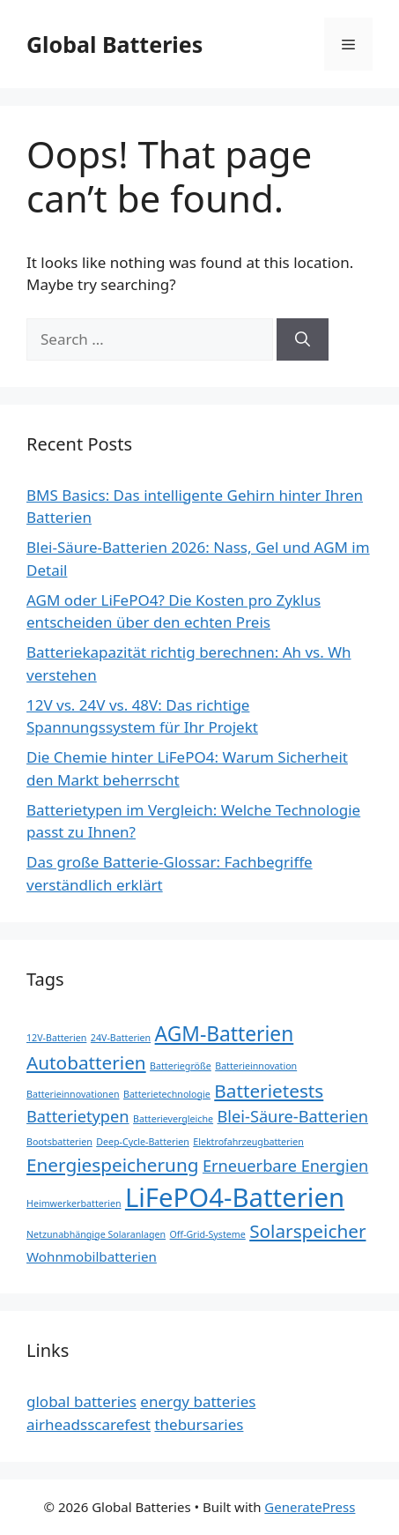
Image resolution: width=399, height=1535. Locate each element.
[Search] (303, 339)
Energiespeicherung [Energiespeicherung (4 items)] (112, 1164)
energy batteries (197, 1401)
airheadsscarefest (88, 1424)
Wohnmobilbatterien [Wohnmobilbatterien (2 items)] (91, 1256)
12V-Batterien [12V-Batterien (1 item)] (56, 1038)
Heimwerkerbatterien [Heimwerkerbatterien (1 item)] (74, 1203)
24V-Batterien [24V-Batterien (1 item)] (121, 1038)
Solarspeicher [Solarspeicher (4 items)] (307, 1230)
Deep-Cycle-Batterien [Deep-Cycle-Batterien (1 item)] (142, 1142)
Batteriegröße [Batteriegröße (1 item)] (180, 1066)
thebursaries (198, 1424)
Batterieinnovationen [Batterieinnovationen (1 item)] (73, 1094)
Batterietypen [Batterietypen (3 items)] (77, 1116)
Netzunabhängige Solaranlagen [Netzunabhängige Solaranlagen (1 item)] (96, 1234)
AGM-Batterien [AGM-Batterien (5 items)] (224, 1033)
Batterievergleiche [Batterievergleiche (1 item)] (173, 1119)
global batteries (81, 1401)
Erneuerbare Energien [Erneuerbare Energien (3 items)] (285, 1165)
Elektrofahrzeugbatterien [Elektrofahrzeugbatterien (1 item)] (248, 1142)
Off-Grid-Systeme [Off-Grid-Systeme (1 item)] (208, 1234)
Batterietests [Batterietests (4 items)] (268, 1090)
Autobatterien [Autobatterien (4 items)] (86, 1062)
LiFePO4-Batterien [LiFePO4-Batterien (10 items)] (234, 1197)
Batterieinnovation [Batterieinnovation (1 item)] (256, 1066)
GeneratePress (309, 1507)
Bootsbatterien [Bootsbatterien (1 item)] (59, 1142)
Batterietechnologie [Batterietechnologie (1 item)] (167, 1094)
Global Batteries (114, 44)
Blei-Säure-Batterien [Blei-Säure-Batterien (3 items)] (293, 1116)
